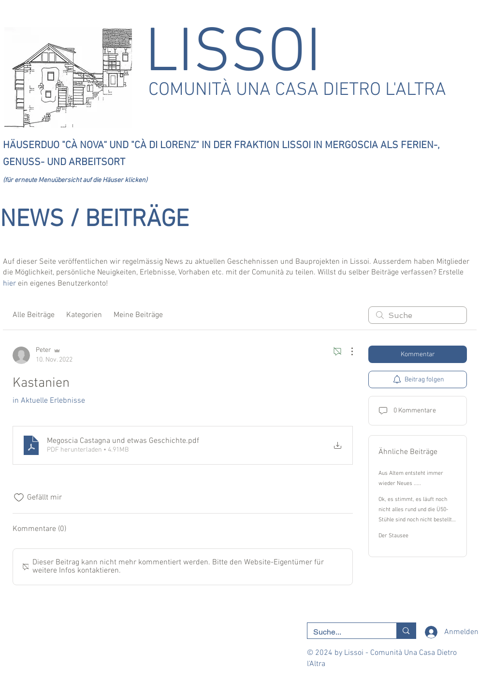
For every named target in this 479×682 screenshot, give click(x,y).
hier (9, 283)
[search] (417, 315)
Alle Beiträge (34, 315)
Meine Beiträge (138, 315)
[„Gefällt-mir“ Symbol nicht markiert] (19, 497)
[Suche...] (345, 632)
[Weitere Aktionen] (347, 351)
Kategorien (84, 315)
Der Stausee (393, 535)
